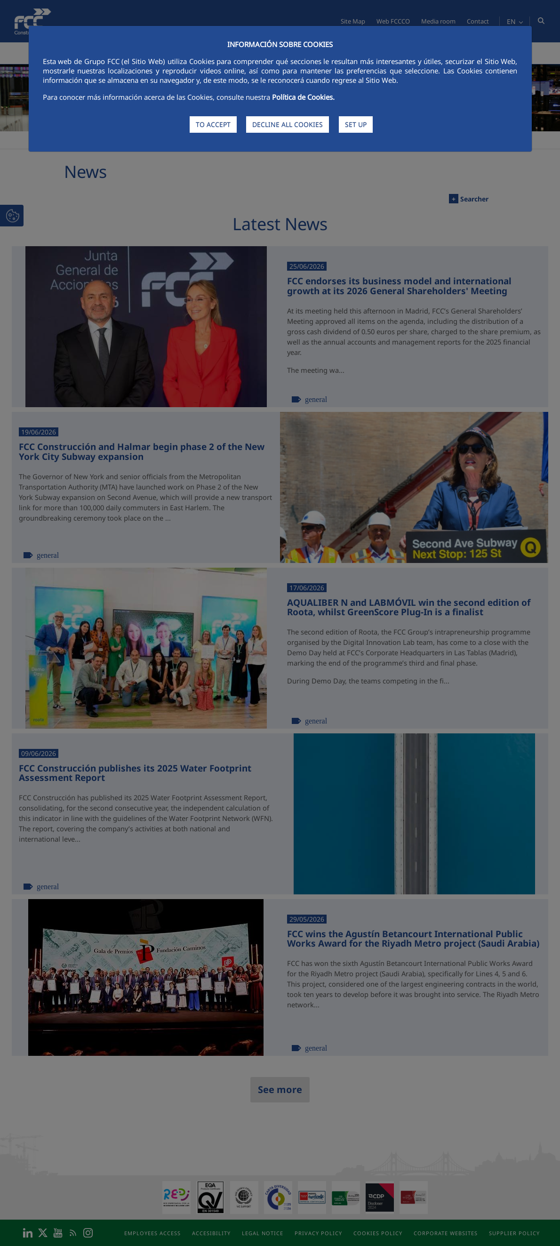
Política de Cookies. (303, 97)
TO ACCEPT (213, 124)
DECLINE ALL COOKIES (287, 124)
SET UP (356, 124)
